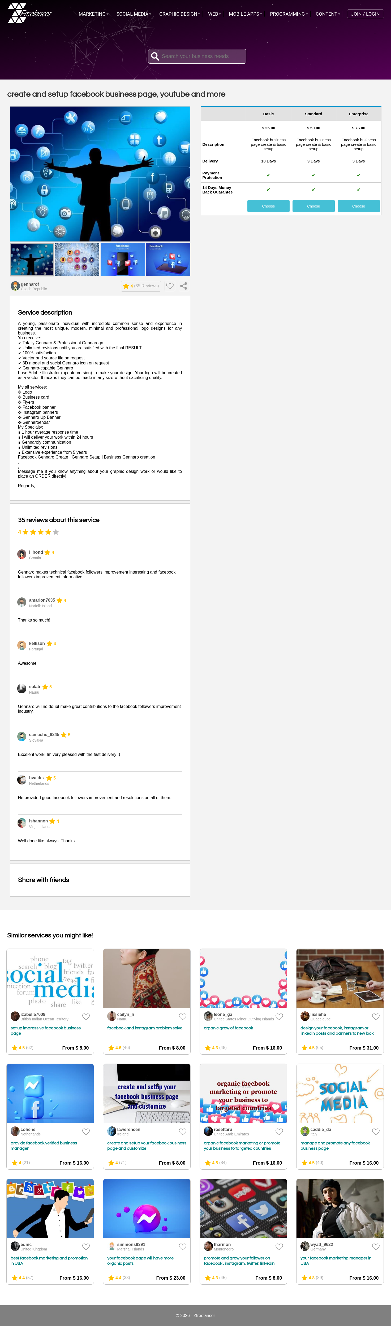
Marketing (92, 14)
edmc (26, 1244)
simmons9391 (131, 1244)
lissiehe (318, 1014)
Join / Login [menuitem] (365, 14)
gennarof (30, 284)
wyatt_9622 (322, 1244)
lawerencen (128, 1129)
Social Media (132, 14)
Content (326, 14)
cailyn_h (125, 1014)
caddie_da (321, 1129)
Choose (268, 206)
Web (213, 14)
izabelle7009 (33, 1014)
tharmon (222, 1244)
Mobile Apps (244, 14)
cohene (28, 1129)
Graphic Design (178, 14)
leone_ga (223, 1014)
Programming (287, 14)
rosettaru (223, 1129)
